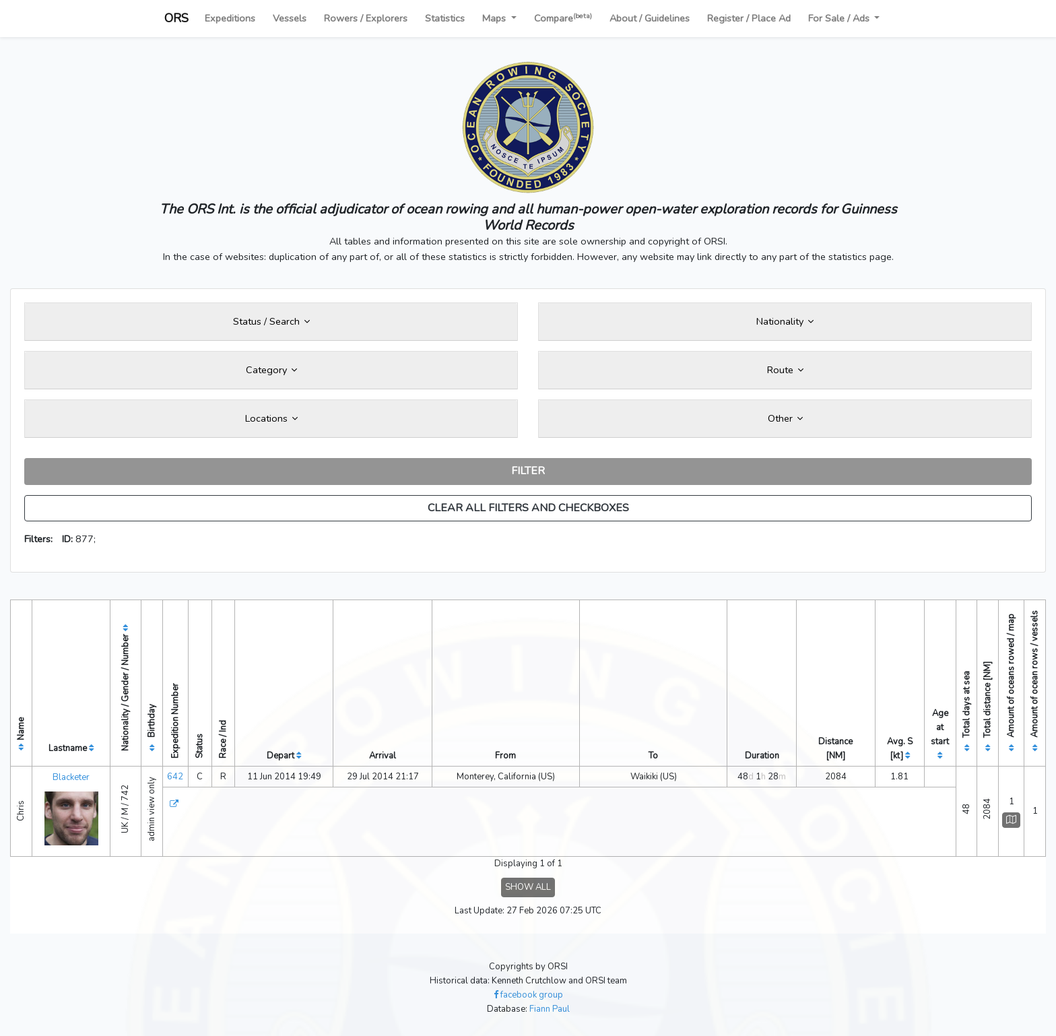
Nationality (785, 321)
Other (785, 418)
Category (271, 370)
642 (175, 777)
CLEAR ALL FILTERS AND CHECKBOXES (528, 507)
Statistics (445, 18)
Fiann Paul (549, 1009)
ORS (176, 18)
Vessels (289, 18)
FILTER (528, 470)
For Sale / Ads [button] (840, 18)
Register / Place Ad (749, 18)
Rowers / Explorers (365, 18)
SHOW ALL (528, 887)
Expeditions (230, 18)
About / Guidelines (649, 18)
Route (785, 370)
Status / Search (271, 321)
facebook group (528, 995)
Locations (271, 418)
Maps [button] (495, 18)
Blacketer (71, 777)
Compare (563, 18)
